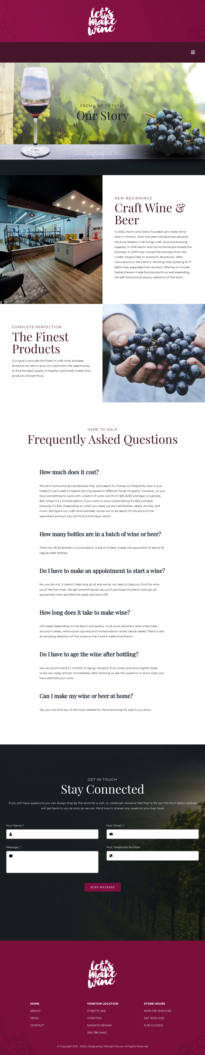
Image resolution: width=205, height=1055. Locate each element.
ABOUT (35, 1011)
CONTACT (37, 1025)
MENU (34, 1018)
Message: (13, 847)
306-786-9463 (97, 1032)
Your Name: (15, 825)
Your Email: (115, 825)
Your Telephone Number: (123, 847)
